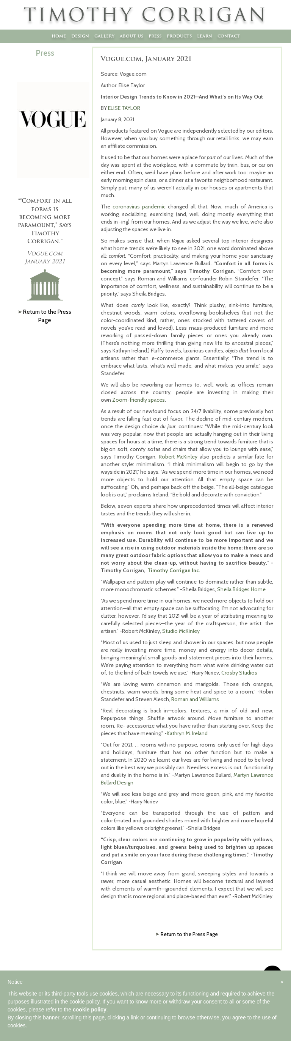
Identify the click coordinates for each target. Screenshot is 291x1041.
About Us (131, 36)
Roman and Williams (195, 699)
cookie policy (89, 1010)
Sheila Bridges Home (241, 589)
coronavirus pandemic (139, 206)
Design (80, 36)
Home (59, 36)
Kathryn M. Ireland (187, 733)
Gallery (104, 36)
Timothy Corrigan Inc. (173, 570)
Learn (204, 36)
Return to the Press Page (189, 934)
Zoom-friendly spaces (138, 399)
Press (155, 36)
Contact (228, 36)
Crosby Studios (239, 672)
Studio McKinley (181, 631)
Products (179, 36)
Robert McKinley (178, 456)
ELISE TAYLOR (124, 108)
